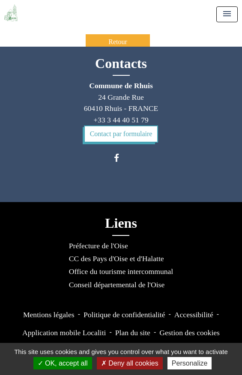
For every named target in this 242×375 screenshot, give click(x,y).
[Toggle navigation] (227, 14)
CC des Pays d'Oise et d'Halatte (116, 258)
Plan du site (132, 332)
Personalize (190, 363)
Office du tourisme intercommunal (121, 271)
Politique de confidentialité (124, 314)
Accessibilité (193, 314)
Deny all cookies (129, 363)
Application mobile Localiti (64, 332)
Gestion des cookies (189, 332)
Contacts (121, 63)
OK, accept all (63, 363)
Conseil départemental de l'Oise (117, 284)
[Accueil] (11, 12)
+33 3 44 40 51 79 (121, 120)
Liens (121, 223)
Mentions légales (49, 314)
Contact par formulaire (121, 133)
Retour (117, 41)
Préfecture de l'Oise (98, 245)
